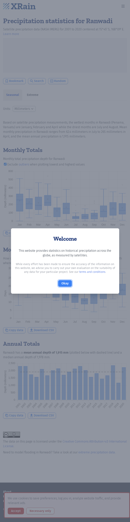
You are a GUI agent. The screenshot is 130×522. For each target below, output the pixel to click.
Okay (65, 283)
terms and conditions (92, 272)
